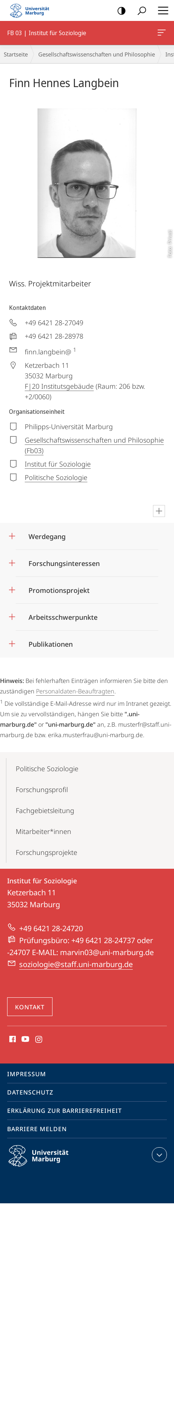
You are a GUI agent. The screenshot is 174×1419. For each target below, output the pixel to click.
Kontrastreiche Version (119, 11)
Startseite (16, 54)
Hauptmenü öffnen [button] (161, 10)
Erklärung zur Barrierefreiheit (64, 1110)
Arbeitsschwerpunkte (63, 617)
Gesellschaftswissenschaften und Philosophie (96, 54)
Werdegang (47, 536)
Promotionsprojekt (59, 590)
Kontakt (30, 1007)
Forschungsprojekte (46, 852)
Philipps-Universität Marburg (45, 1161)
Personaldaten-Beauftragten (75, 691)
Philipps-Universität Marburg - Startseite (32, 10)
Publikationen (50, 644)
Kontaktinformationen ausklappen (158, 1154)
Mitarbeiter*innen (43, 831)
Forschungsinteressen (64, 563)
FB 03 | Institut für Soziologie (161, 34)
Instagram (39, 1039)
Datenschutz (30, 1092)
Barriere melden (37, 1129)
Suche (139, 11)
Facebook (11, 1039)
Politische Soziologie (47, 768)
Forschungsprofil (42, 789)
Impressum (26, 1074)
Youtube (24, 1039)
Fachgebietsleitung (45, 810)
